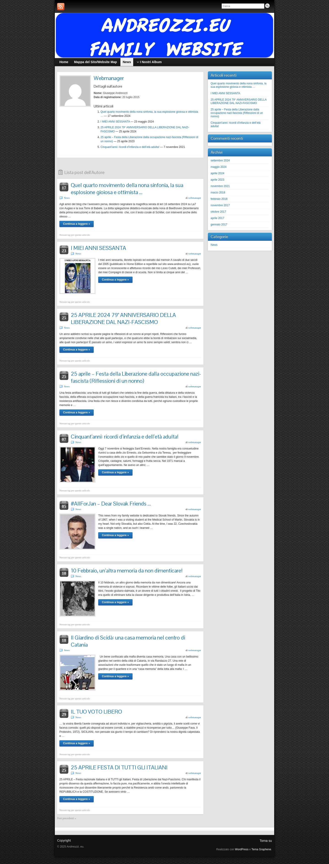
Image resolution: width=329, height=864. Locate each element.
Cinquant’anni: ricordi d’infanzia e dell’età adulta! (130, 147)
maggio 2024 (218, 167)
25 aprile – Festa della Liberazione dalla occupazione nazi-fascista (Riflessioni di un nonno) (136, 377)
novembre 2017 (220, 205)
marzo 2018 (218, 192)
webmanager (194, 197)
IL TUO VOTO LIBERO (96, 711)
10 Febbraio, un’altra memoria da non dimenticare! (127, 570)
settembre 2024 (220, 160)
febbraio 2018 (219, 199)
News (67, 197)
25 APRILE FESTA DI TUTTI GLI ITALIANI (119, 767)
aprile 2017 (217, 218)
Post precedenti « (66, 818)
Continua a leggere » (76, 223)
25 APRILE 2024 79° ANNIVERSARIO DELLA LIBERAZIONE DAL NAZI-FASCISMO (123, 318)
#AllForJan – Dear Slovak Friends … (111, 503)
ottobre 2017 (218, 211)
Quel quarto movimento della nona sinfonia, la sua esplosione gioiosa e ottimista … (127, 189)
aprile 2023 (217, 179)
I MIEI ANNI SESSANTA (115, 121)
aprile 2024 (217, 173)
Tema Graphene (261, 849)
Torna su (266, 841)
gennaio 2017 (219, 224)
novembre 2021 (220, 186)
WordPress (241, 849)
